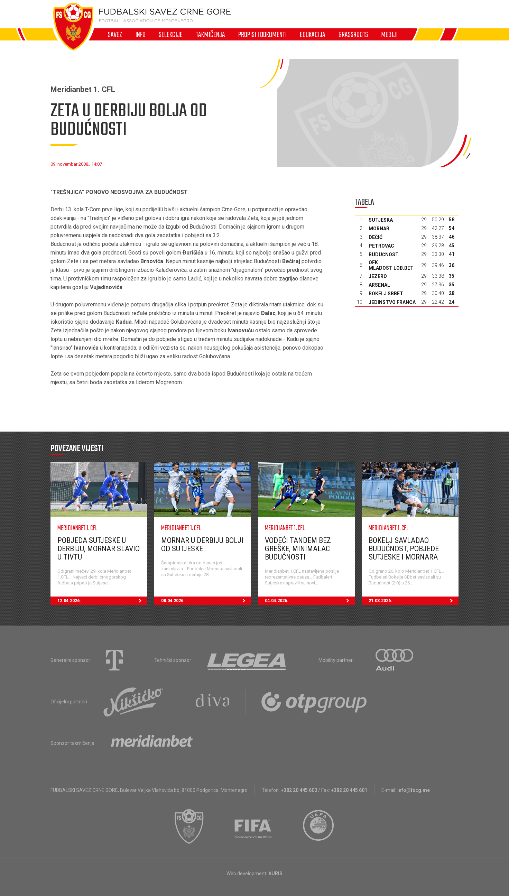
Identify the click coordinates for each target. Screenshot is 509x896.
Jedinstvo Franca (392, 302)
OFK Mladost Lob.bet (391, 265)
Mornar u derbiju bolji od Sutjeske (202, 544)
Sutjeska (381, 220)
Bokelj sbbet (386, 293)
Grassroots (353, 34)
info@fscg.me (413, 790)
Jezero (378, 276)
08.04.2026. (206, 601)
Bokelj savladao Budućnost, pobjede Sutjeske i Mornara (404, 548)
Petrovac (381, 246)
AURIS (275, 873)
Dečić (375, 237)
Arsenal (379, 285)
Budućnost (384, 254)
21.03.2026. (414, 601)
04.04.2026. (310, 601)
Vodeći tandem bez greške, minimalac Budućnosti (298, 548)
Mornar (379, 228)
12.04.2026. (102, 601)
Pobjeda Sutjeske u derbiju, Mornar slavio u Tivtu (98, 548)
